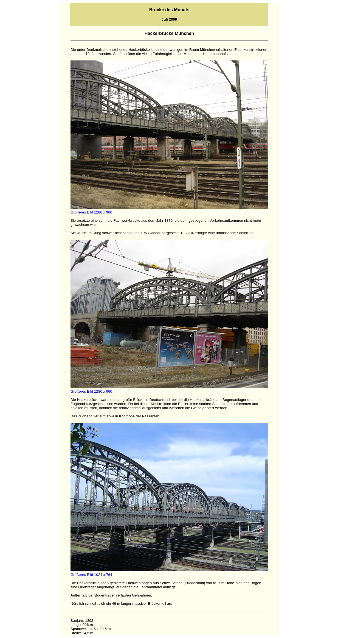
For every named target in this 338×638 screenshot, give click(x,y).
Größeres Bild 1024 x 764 (91, 575)
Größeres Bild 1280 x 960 (91, 212)
